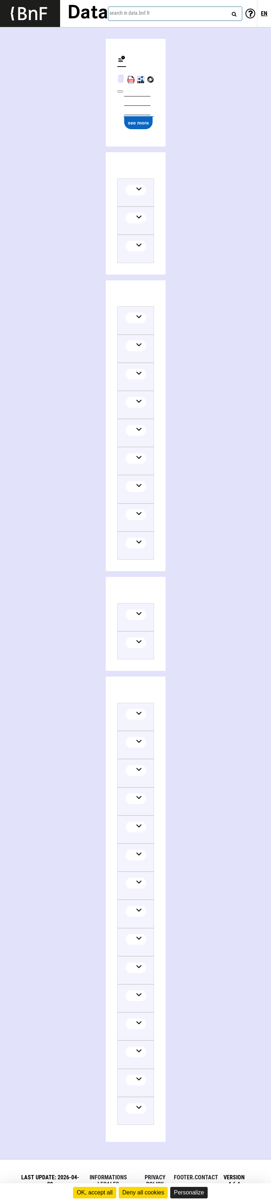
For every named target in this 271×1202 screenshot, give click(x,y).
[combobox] (175, 13)
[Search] (233, 12)
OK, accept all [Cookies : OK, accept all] (95, 1192)
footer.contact (196, 1177)
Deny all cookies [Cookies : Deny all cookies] (143, 1192)
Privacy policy (155, 1181)
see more (138, 123)
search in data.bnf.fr (129, 13)
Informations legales (108, 1181)
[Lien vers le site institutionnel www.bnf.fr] (30, 13)
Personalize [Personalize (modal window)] (189, 1192)
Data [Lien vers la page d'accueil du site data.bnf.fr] (87, 13)
